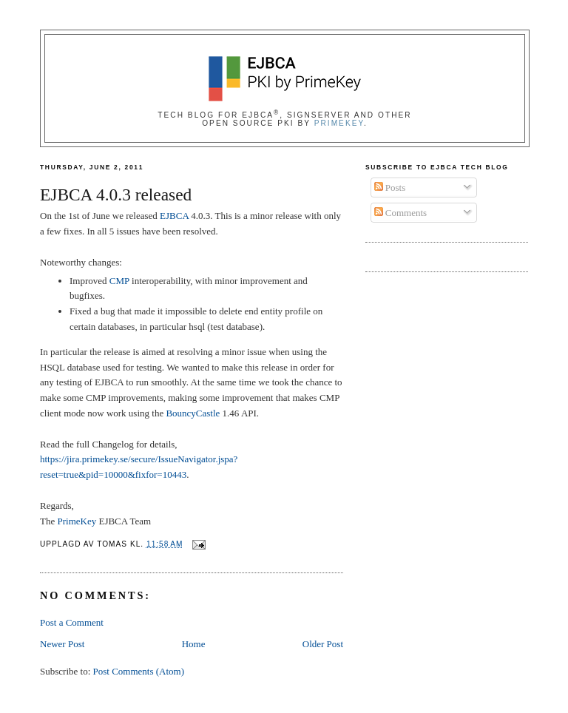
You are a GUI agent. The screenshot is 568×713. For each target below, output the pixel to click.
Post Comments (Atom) (139, 671)
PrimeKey (339, 123)
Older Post (322, 643)
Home (194, 643)
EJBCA (174, 215)
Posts (390, 187)
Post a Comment (72, 622)
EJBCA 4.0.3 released (116, 194)
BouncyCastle (193, 413)
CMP (119, 280)
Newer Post (62, 643)
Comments (400, 212)
